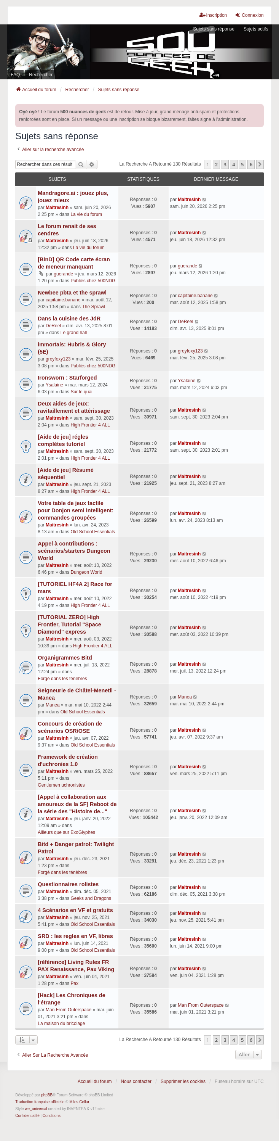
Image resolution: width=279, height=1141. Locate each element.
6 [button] (251, 164)
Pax (74, 983)
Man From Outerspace (68, 1009)
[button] (260, 164)
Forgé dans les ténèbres (62, 678)
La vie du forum (86, 214)
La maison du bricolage (61, 1023)
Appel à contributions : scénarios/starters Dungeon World (74, 551)
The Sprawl (93, 306)
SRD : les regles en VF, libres (75, 936)
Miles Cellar (79, 1102)
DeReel (53, 325)
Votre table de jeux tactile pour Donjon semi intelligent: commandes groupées (75, 510)
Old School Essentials (92, 531)
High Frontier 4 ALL (90, 425)
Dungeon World (86, 572)
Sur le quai (81, 391)
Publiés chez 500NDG (92, 280)
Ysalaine (54, 385)
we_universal (36, 1109)
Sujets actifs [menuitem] (256, 29)
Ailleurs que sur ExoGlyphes (66, 832)
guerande (63, 274)
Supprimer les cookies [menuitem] (183, 1081)
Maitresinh (57, 207)
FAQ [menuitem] (15, 74)
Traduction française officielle (39, 1102)
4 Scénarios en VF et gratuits (75, 910)
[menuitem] (27, 1115)
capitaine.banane (63, 300)
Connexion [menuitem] (249, 15)
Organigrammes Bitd (65, 658)
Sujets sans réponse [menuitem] (213, 29)
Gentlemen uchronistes (61, 785)
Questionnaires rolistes (68, 884)
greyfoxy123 (58, 359)
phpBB (47, 1095)
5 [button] (242, 164)
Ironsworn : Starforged (67, 378)
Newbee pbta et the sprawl (72, 293)
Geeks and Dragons (90, 898)
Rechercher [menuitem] (41, 74)
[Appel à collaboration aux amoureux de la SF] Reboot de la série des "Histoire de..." (77, 804)
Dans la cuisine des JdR (69, 318)
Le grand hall (74, 332)
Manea (53, 705)
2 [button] (216, 164)
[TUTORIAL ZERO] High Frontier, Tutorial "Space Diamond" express (69, 624)
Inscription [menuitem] (213, 15)
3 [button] (225, 164)
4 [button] (233, 164)
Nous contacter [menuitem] (136, 1081)
